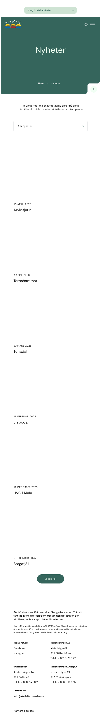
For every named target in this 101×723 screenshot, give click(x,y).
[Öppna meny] (92, 24)
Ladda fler (50, 578)
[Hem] (13, 24)
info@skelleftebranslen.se (29, 696)
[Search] (86, 24)
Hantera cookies (24, 711)
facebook (19, 648)
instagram (19, 653)
